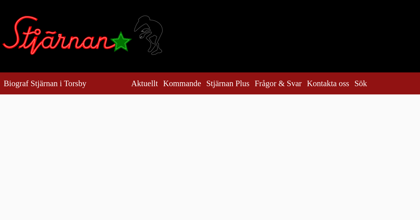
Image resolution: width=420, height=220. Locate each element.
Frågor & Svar (278, 83)
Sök (365, 83)
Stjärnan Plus (227, 83)
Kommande (182, 83)
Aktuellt (144, 83)
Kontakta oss (328, 83)
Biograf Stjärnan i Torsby (45, 83)
